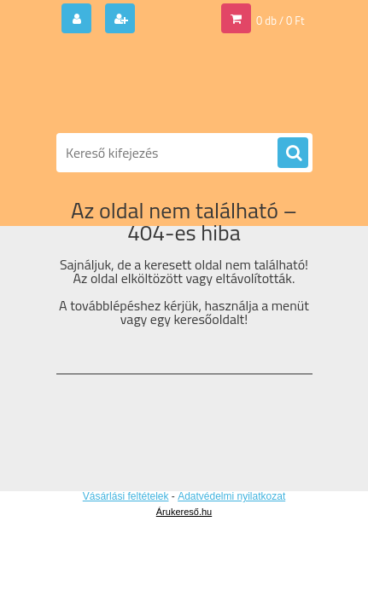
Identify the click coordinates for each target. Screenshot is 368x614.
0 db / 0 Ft (280, 20)
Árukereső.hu (184, 512)
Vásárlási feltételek (126, 496)
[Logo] (173, 83)
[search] (292, 153)
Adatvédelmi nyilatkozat (231, 496)
